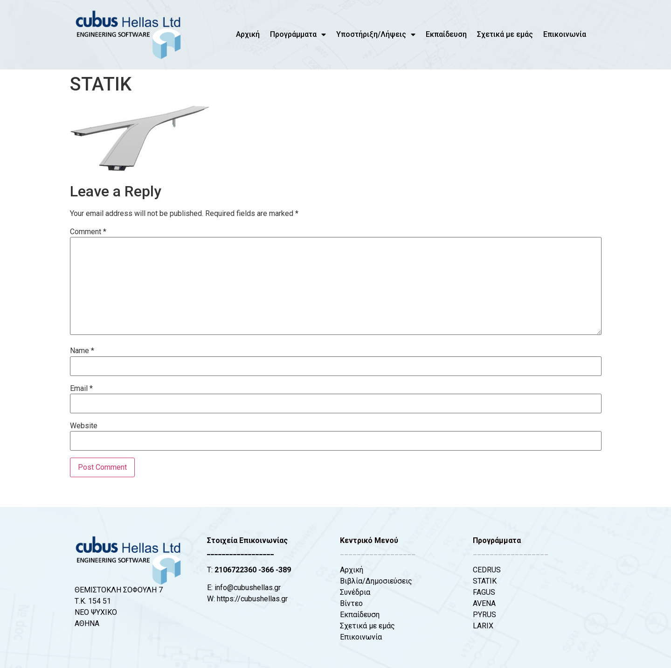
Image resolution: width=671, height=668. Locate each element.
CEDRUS (487, 569)
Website (83, 426)
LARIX (483, 625)
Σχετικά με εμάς (505, 34)
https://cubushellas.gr (252, 598)
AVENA (484, 603)
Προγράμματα (298, 34)
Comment (88, 232)
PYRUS (484, 614)
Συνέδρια (355, 592)
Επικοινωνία (564, 34)
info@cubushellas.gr (247, 587)
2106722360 (235, 569)
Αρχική (248, 34)
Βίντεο (351, 603)
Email (81, 388)
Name (82, 351)
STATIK (485, 581)
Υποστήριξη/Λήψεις (375, 34)
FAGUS (484, 592)
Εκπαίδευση (446, 34)
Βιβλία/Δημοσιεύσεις (376, 581)
